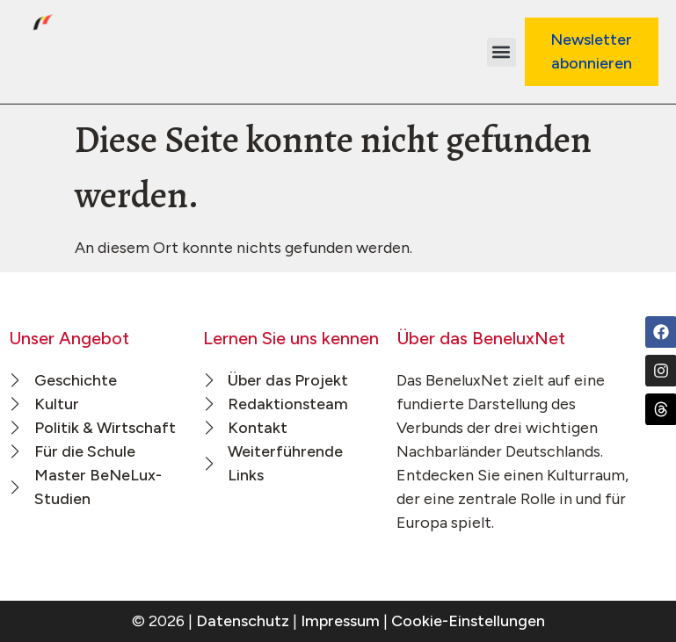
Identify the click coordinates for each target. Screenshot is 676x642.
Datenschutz (242, 621)
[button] (501, 52)
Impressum (340, 621)
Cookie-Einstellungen (468, 621)
